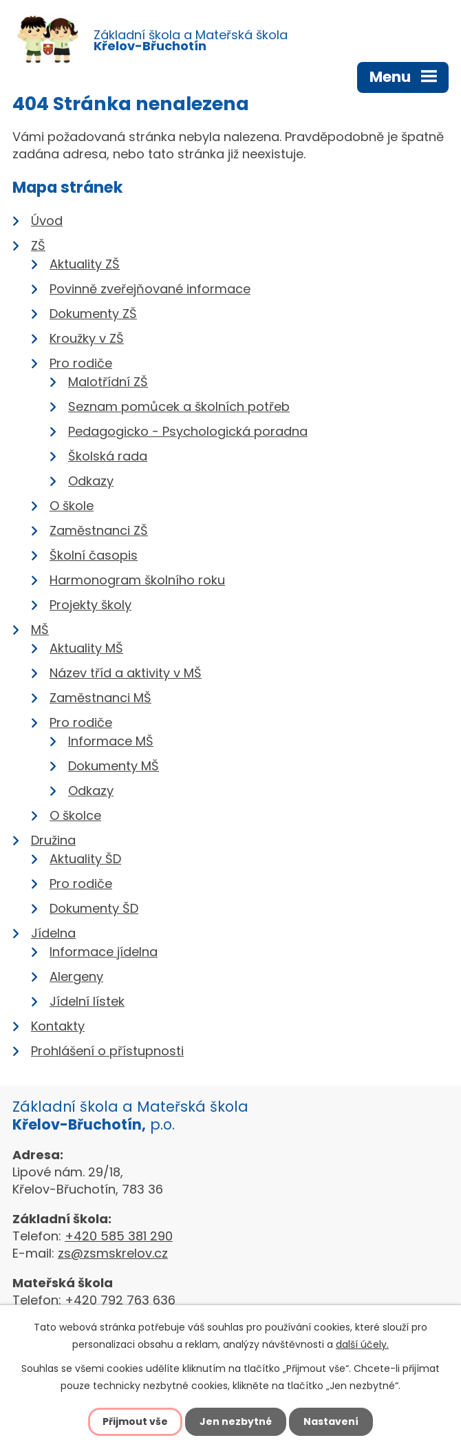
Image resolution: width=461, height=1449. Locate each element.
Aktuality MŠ (86, 648)
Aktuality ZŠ (85, 264)
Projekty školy (90, 604)
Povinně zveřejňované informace (150, 288)
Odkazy (91, 480)
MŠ (40, 629)
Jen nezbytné (236, 1421)
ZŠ (38, 245)
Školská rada (107, 456)
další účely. (362, 1344)
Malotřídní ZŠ (108, 381)
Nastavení (330, 1421)
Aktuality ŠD (85, 858)
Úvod (47, 220)
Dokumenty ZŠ (93, 313)
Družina (53, 840)
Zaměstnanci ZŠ (99, 530)
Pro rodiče (81, 363)
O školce (75, 815)
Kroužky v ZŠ (87, 338)
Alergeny (76, 976)
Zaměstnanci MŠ (100, 697)
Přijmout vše (135, 1421)
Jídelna (53, 933)
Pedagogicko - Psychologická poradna (188, 431)
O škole (72, 505)
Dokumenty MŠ (113, 765)
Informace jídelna (104, 951)
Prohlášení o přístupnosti (107, 1050)
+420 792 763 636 (120, 1300)
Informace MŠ (110, 741)
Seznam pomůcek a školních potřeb (179, 406)
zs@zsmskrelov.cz (113, 1253)
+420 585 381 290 (119, 1236)
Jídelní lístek (87, 1001)
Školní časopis (94, 555)
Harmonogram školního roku (137, 580)
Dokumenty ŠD (94, 908)
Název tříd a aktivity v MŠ (126, 672)
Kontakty (58, 1026)
